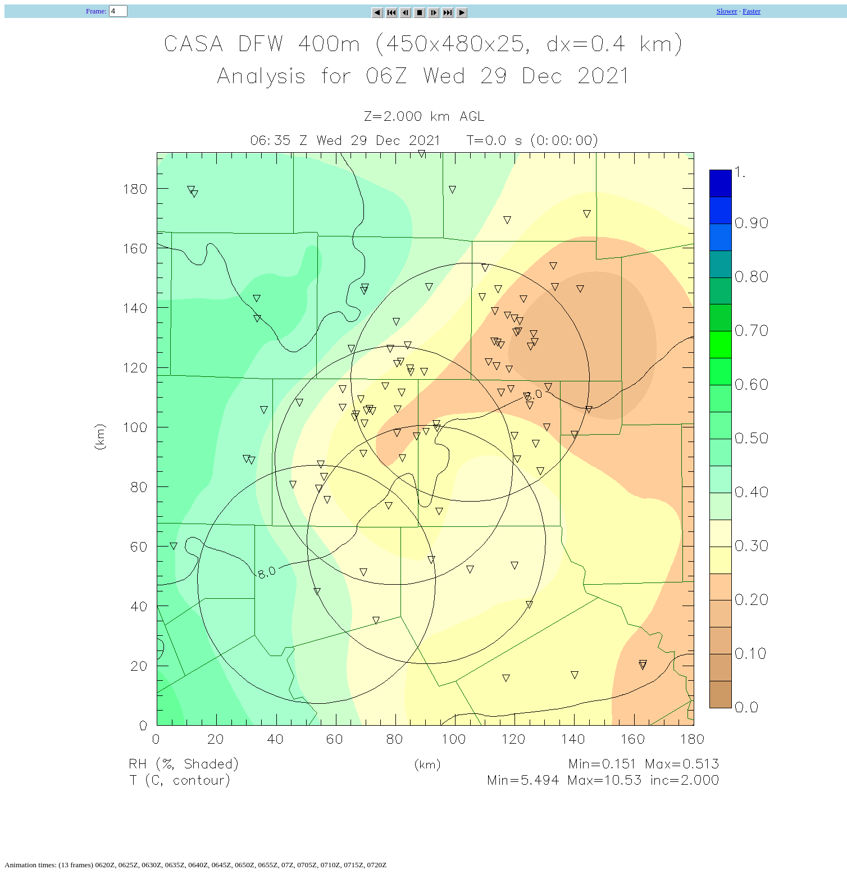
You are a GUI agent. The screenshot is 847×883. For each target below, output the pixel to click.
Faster (752, 11)
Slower (727, 11)
